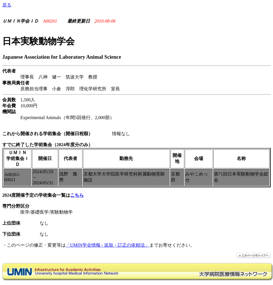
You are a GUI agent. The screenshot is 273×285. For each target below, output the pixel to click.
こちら (77, 195)
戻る (6, 5)
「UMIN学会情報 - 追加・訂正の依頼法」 (107, 245)
